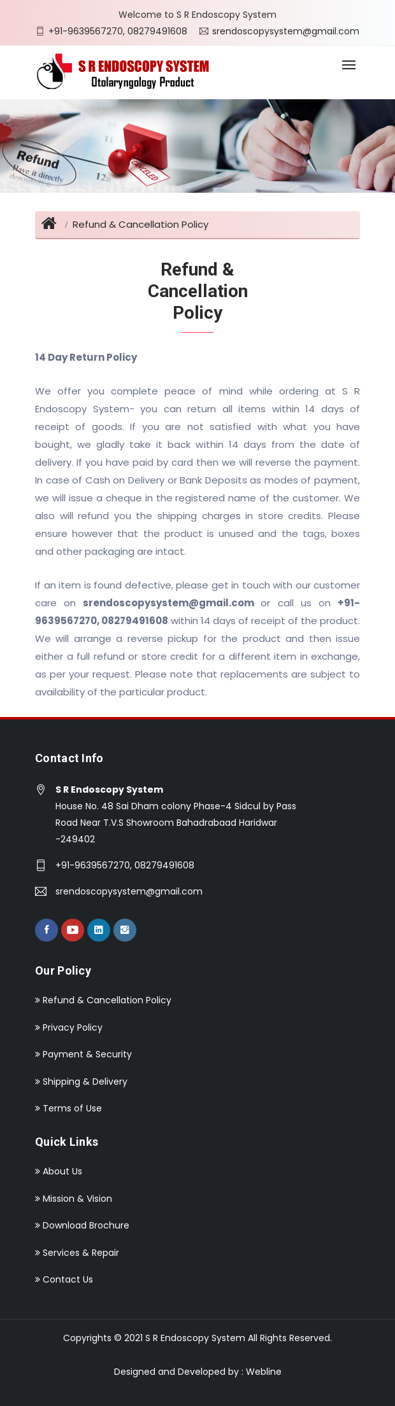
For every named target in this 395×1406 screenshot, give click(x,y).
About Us (58, 1171)
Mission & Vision (73, 1198)
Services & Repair (77, 1252)
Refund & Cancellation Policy (140, 224)
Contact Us (64, 1279)
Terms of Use (68, 1108)
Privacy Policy (69, 1027)
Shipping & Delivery (81, 1081)
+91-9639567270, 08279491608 (117, 30)
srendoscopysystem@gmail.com (285, 30)
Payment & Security (83, 1054)
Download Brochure (82, 1225)
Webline (264, 1371)
